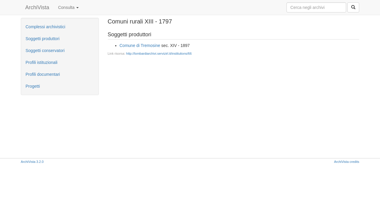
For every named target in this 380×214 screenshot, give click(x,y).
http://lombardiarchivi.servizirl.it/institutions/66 (159, 53)
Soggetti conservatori (45, 50)
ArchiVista (37, 7)
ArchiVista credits (346, 161)
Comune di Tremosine (140, 45)
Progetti (33, 86)
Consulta (68, 7)
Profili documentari (43, 74)
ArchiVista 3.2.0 (32, 161)
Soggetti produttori (42, 38)
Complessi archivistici (45, 26)
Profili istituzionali (41, 62)
